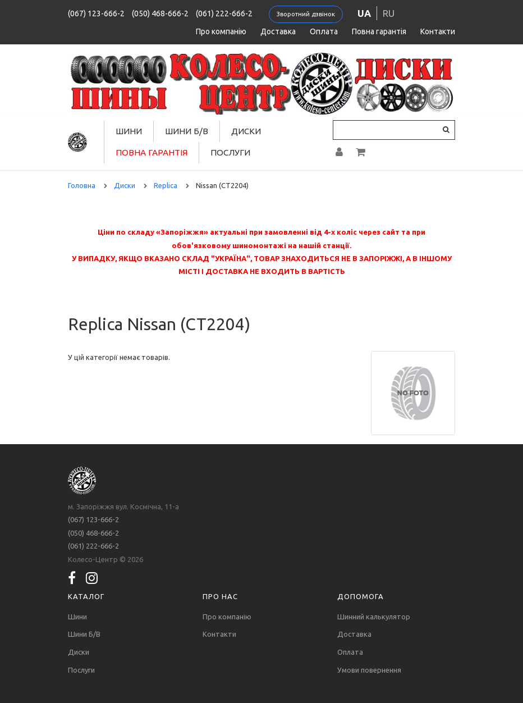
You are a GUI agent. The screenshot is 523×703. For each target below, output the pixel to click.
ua (364, 13)
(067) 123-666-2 (96, 13)
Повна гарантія (379, 31)
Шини (129, 131)
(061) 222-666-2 (224, 13)
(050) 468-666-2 (160, 13)
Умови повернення (369, 670)
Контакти (437, 31)
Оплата (324, 31)
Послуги (230, 152)
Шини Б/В (186, 131)
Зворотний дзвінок (306, 14)
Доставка (278, 31)
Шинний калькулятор (373, 616)
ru (388, 13)
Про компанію (221, 31)
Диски (246, 131)
